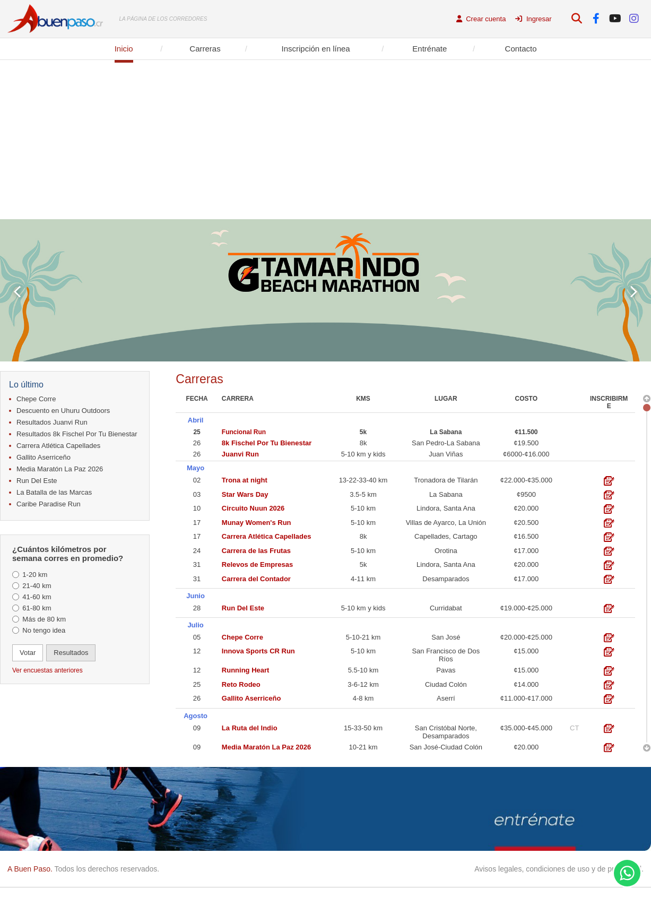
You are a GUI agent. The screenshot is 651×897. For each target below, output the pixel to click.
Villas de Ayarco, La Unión (446, 520)
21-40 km (36, 586)
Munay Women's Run (256, 520)
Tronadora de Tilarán (446, 478)
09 (197, 723)
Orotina (446, 549)
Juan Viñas (446, 453)
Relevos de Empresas (257, 563)
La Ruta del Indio (249, 723)
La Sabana (446, 431)
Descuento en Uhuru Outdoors (63, 411)
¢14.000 (526, 681)
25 (196, 431)
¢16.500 (526, 535)
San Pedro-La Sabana (446, 442)
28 (197, 605)
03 (197, 492)
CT (574, 723)
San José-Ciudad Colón (446, 742)
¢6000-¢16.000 (526, 453)
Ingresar (533, 19)
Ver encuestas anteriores (47, 670)
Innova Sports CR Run (258, 647)
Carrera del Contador (256, 577)
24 (197, 549)
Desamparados (445, 577)
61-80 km (36, 608)
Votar (28, 653)
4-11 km (363, 577)
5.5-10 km (363, 666)
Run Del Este (36, 481)
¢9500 (526, 492)
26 (197, 442)
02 (197, 478)
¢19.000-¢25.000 (526, 605)
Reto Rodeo (241, 681)
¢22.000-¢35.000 (526, 478)
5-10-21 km (363, 633)
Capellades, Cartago (446, 535)
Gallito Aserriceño (43, 457)
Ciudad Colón (446, 681)
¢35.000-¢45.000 (526, 723)
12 (197, 647)
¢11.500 (526, 431)
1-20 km (34, 575)
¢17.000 (526, 549)
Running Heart (246, 666)
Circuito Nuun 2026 (253, 507)
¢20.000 (526, 507)
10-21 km (363, 742)
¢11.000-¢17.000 (526, 694)
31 (197, 563)
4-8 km (363, 694)
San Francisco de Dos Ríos (446, 651)
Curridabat (446, 605)
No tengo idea (43, 630)
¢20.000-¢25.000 (526, 633)
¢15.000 (526, 647)
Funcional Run (244, 431)
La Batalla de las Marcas (54, 492)
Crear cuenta (481, 19)
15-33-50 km (363, 723)
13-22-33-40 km (363, 478)
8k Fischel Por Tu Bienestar (267, 442)
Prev (17, 291)
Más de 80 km (44, 619)
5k (363, 431)
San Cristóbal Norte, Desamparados (446, 727)
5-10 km (363, 507)
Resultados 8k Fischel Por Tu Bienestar (76, 434)
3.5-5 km (363, 492)
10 (197, 507)
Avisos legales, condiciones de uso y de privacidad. (559, 869)
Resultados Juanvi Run (52, 422)
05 (197, 633)
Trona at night (244, 478)
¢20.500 (526, 520)
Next (633, 291)
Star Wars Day (245, 492)
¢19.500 (526, 442)
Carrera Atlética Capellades (58, 446)
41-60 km (36, 597)
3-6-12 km (363, 681)
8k (363, 442)
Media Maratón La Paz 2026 (59, 469)
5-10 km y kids (363, 453)
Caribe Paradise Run (48, 504)
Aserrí (446, 694)
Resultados (71, 653)
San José (445, 633)
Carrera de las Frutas (256, 549)
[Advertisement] (325, 139)
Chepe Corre (36, 399)
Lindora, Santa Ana (445, 507)
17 (197, 520)
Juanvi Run (240, 453)
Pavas (445, 666)
